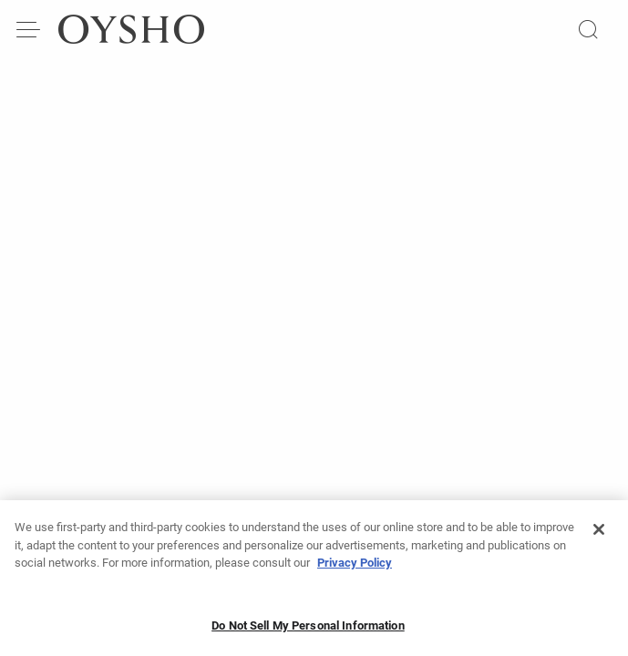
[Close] (599, 537)
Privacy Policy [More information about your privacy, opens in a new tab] (354, 570)
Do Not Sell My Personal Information (308, 632)
